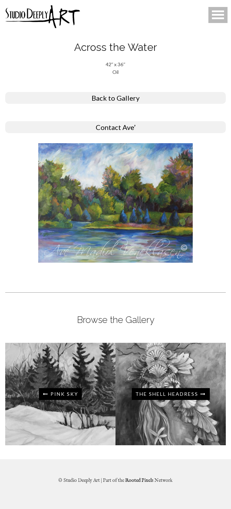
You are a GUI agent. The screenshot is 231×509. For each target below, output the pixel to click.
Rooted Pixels (139, 480)
